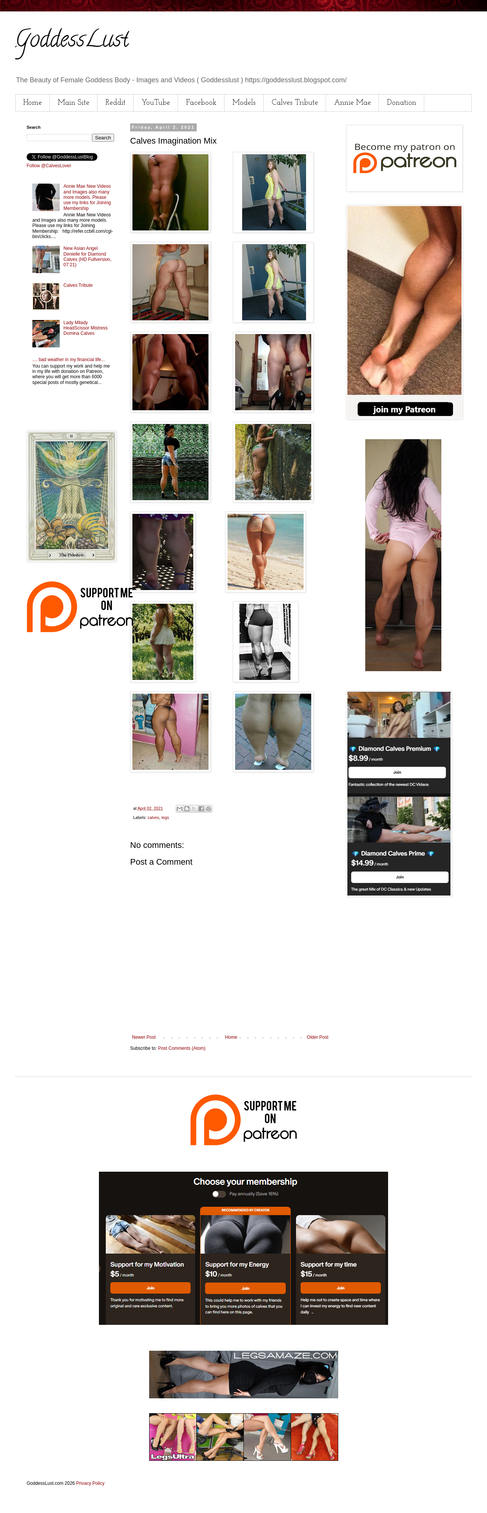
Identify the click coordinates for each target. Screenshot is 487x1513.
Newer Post (144, 1037)
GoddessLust (72, 41)
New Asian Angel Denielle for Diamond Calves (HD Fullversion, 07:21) (87, 256)
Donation (401, 103)
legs (165, 817)
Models (244, 103)
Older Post (317, 1037)
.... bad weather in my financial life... (68, 359)
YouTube (156, 103)
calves (153, 817)
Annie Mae (352, 103)
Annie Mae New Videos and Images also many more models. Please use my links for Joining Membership (87, 197)
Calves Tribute (295, 103)
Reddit (115, 103)
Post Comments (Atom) (181, 1048)
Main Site (73, 103)
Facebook (201, 103)
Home (32, 103)
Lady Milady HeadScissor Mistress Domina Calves (86, 328)
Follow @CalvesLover (49, 165)
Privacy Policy (90, 1483)
